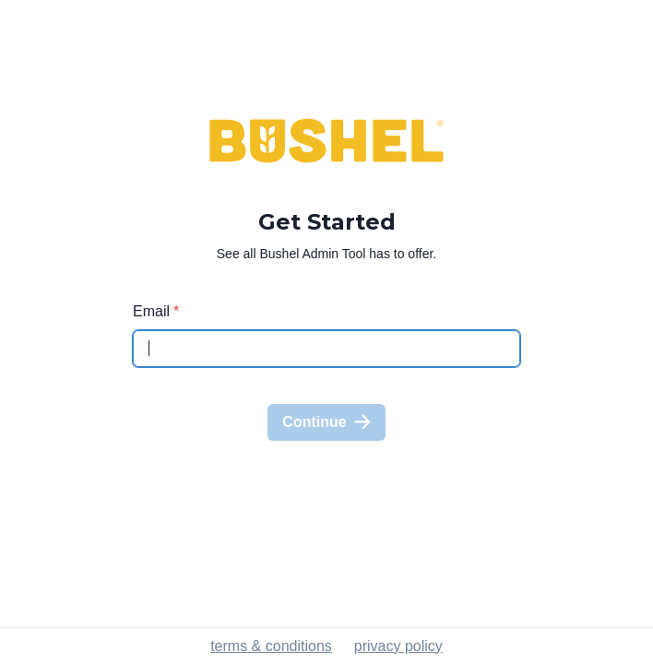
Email (156, 311)
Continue (326, 422)
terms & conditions (271, 646)
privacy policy (398, 646)
